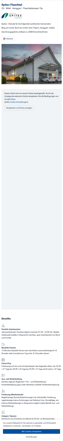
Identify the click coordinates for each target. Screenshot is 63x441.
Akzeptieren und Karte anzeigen (19, 108)
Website (8, 39)
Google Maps (9, 99)
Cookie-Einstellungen (18, 102)
